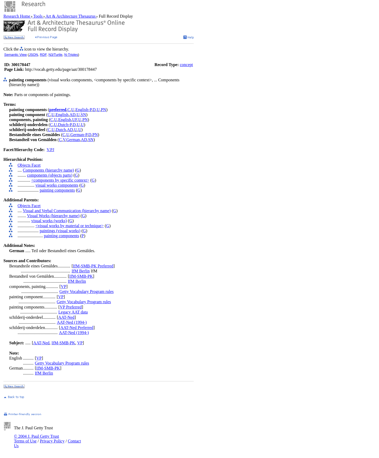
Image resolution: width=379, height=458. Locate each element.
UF (74, 119)
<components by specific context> (60, 180)
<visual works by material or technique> (70, 225)
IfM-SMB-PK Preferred (93, 266)
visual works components (57, 185)
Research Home (17, 16)
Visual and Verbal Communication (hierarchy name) (67, 210)
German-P (78, 134)
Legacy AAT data (73, 312)
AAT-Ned (66, 317)
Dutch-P (65, 124)
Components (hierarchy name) (48, 170)
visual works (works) (49, 220)
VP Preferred (71, 307)
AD (72, 114)
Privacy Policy (52, 441)
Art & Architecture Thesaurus (71, 16)
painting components (57, 190)
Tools (38, 16)
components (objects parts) (49, 175)
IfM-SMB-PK (81, 276)
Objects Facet (29, 165)
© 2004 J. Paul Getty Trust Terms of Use (36, 438)
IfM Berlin (81, 271)
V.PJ (50, 149)
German (73, 139)
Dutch (61, 129)
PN (103, 109)
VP (63, 286)
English (62, 114)
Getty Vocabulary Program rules (86, 291)
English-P (83, 109)
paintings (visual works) (60, 230)
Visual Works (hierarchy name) (53, 215)
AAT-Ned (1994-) (72, 322)
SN (83, 114)
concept (186, 64)
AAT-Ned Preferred (76, 327)
